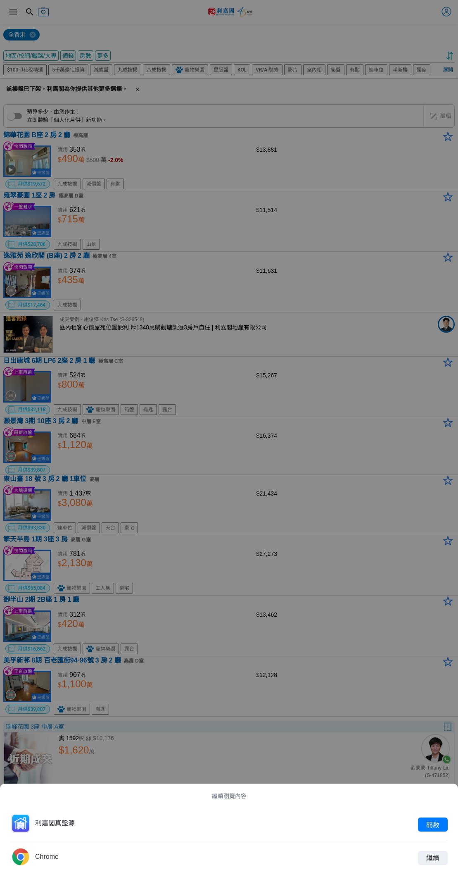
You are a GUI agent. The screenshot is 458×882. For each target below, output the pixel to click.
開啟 (432, 825)
